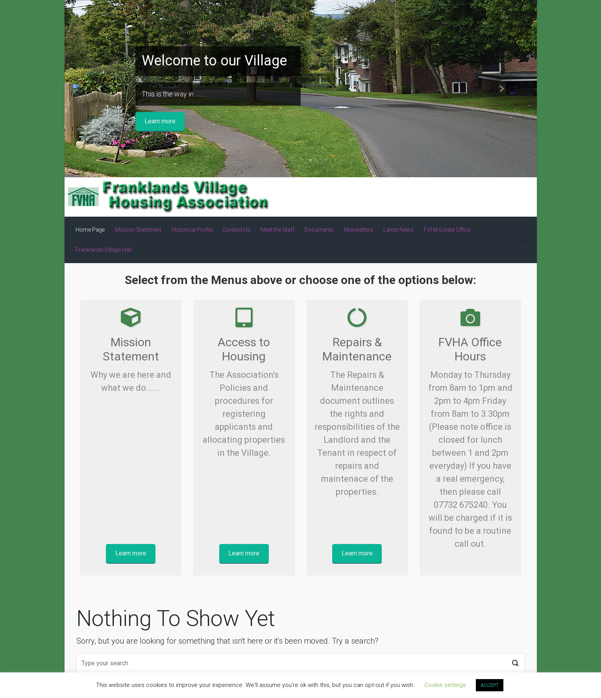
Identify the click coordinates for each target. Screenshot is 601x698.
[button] (100, 88)
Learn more (160, 121)
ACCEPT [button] (490, 685)
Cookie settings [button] (445, 685)
